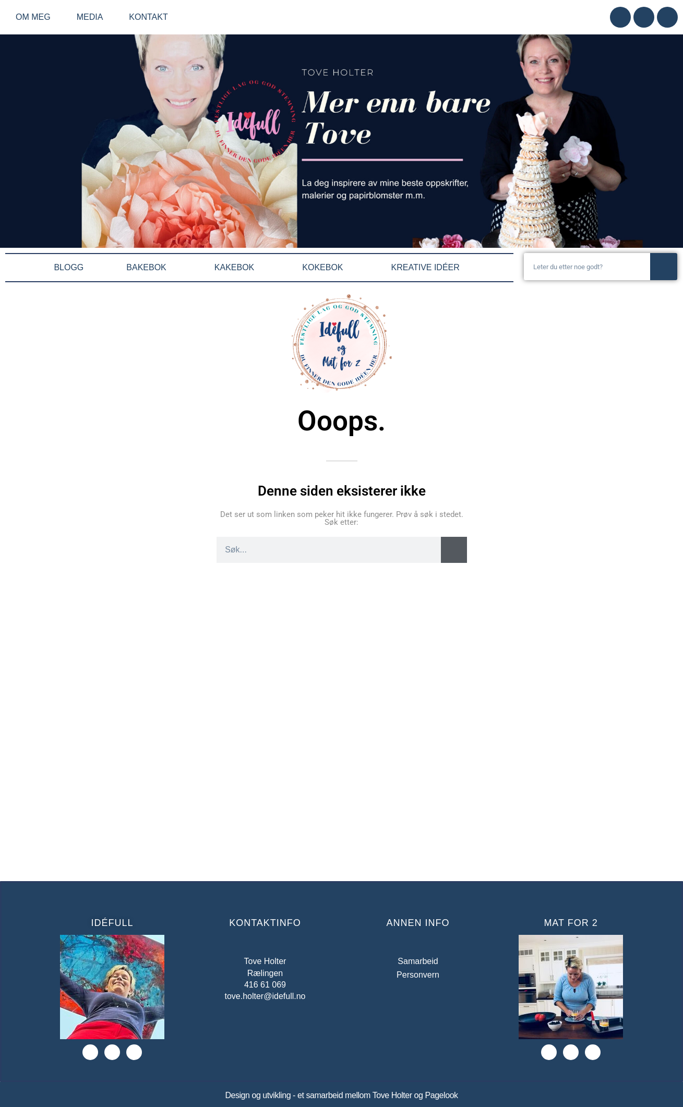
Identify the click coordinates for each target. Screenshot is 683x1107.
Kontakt (148, 17)
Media (93, 17)
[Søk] (663, 266)
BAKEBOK (148, 267)
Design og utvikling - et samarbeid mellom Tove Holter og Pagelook (341, 1095)
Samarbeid (418, 961)
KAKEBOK (236, 267)
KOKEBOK (325, 267)
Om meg (36, 17)
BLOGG (68, 267)
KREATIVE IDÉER (428, 267)
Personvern (418, 974)
